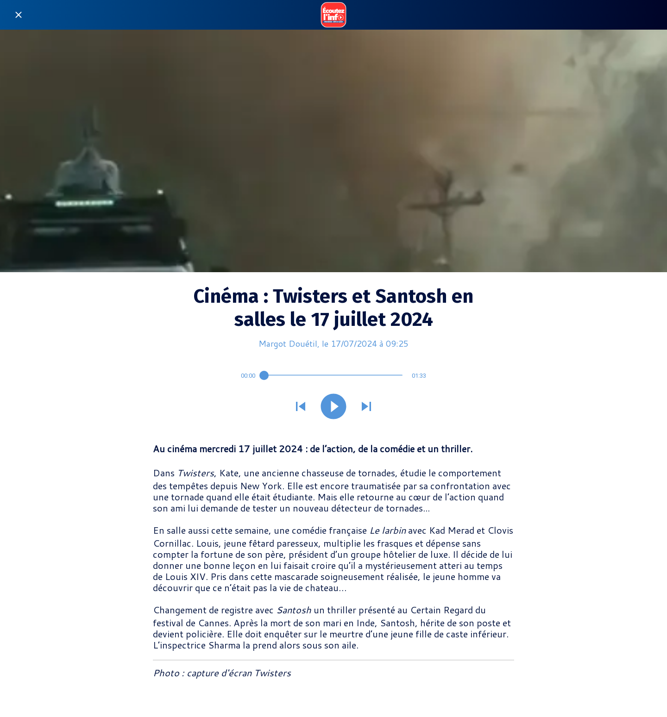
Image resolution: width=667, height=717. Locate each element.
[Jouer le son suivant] (366, 407)
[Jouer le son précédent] (300, 407)
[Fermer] (18, 14)
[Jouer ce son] (333, 407)
